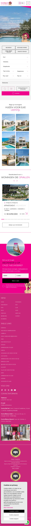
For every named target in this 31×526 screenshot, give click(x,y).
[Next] (17, 181)
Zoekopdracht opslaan (23, 88)
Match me (17, 313)
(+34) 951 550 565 (6, 400)
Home (2, 302)
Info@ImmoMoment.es (6, 405)
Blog (2, 310)
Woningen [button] (18, 302)
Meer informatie (8, 507)
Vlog (16, 310)
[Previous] (14, 181)
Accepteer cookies (14, 511)
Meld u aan (15, 281)
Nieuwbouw (4, 305)
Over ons (3, 313)
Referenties (4, 316)
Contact (17, 316)
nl (21, 3)
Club (16, 307)
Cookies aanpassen (14, 515)
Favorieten (4, 319)
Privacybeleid (14, 287)
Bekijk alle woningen (15, 225)
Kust (16, 305)
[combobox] (15, 57)
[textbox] (16, 57)
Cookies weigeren (14, 518)
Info (2, 307)
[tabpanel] (15, 200)
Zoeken (15, 93)
